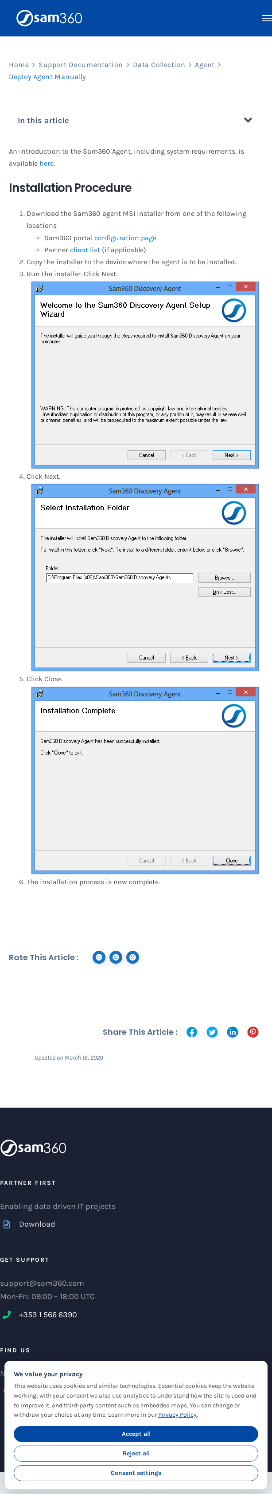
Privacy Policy (177, 1415)
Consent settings (136, 1473)
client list (85, 250)
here (46, 163)
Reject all (136, 1453)
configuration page (125, 238)
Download (37, 1224)
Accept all (136, 1434)
